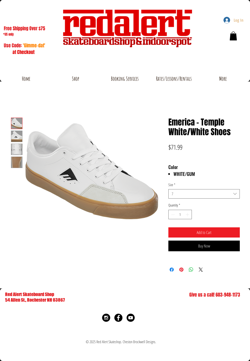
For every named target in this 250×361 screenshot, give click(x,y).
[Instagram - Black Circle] (106, 318)
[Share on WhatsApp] (191, 270)
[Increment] (188, 214)
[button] (233, 36)
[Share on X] (201, 270)
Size (171, 185)
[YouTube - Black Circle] (131, 318)
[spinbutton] (180, 214)
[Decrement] (172, 214)
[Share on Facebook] (172, 270)
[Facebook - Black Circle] (118, 318)
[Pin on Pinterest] (181, 270)
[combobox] (204, 194)
